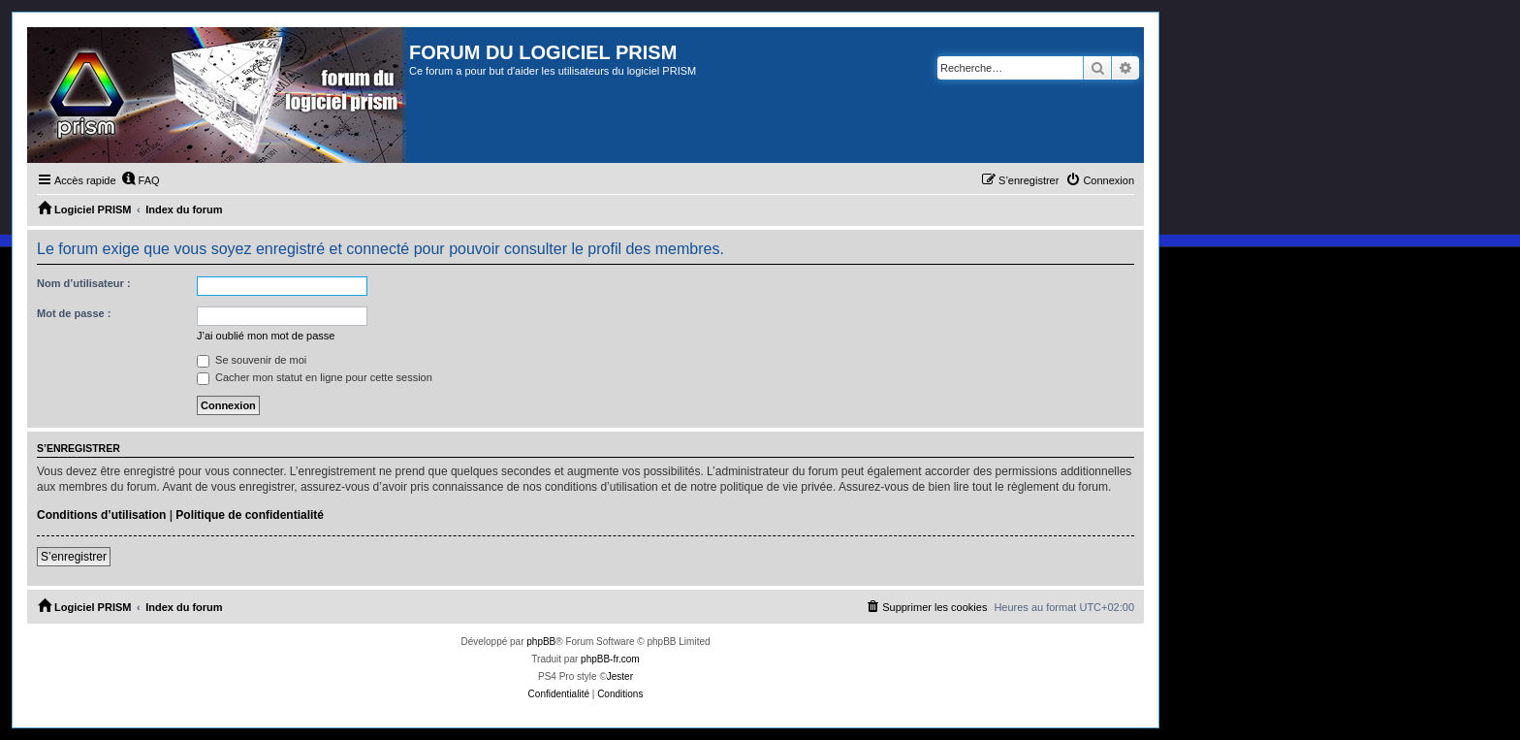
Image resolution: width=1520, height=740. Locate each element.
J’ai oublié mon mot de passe (265, 335)
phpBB (540, 641)
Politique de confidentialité (249, 515)
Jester (620, 676)
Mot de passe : (74, 313)
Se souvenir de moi (251, 360)
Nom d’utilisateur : (84, 283)
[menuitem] (140, 180)
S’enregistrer (74, 556)
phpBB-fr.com (610, 659)
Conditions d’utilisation (101, 515)
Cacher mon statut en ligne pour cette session (314, 377)
